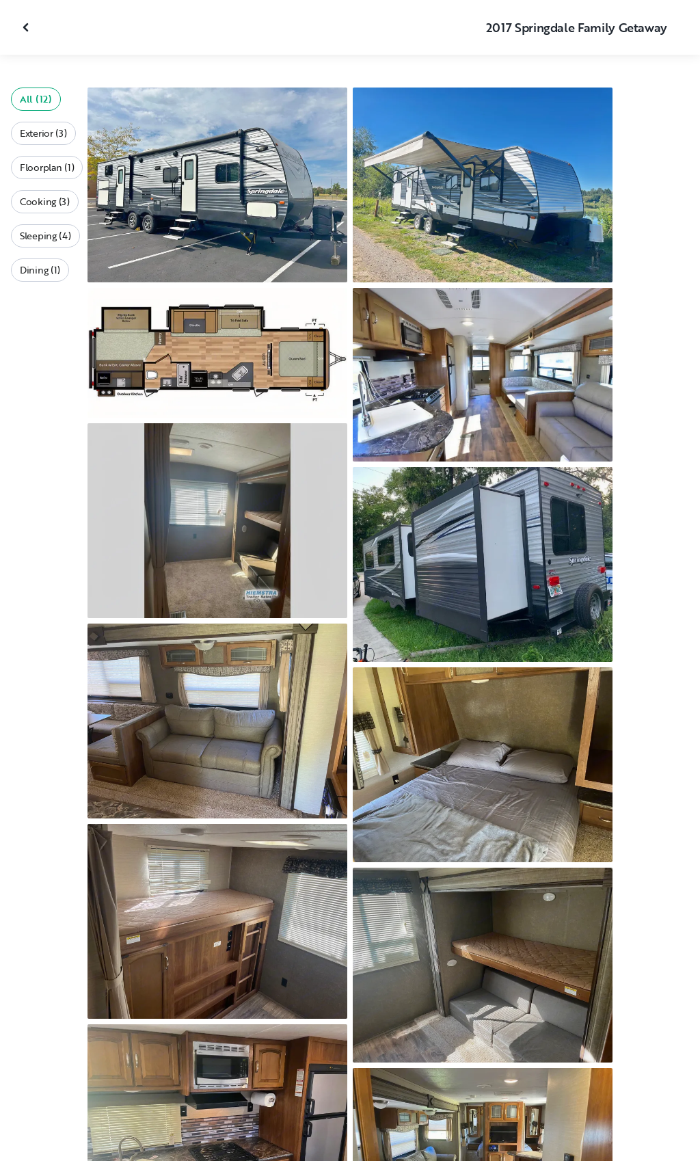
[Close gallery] (27, 27)
